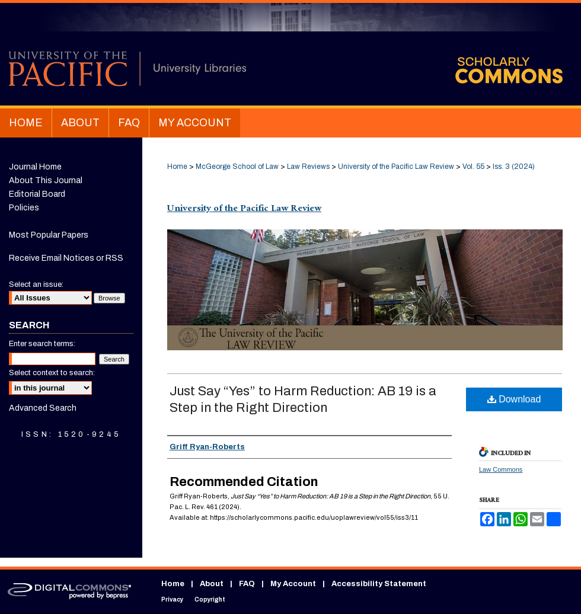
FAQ (247, 584)
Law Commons (500, 469)
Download (514, 399)
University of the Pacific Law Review (396, 166)
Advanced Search (42, 408)
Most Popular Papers (48, 235)
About (212, 584)
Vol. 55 (473, 166)
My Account (293, 584)
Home (177, 166)
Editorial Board (37, 194)
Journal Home (35, 166)
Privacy (172, 599)
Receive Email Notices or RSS (66, 258)
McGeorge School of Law (237, 166)
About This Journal (45, 180)
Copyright (209, 599)
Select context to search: (52, 373)
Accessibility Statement (378, 584)
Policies (24, 207)
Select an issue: (36, 284)
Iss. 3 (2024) (514, 166)
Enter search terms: (42, 344)
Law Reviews (308, 166)
